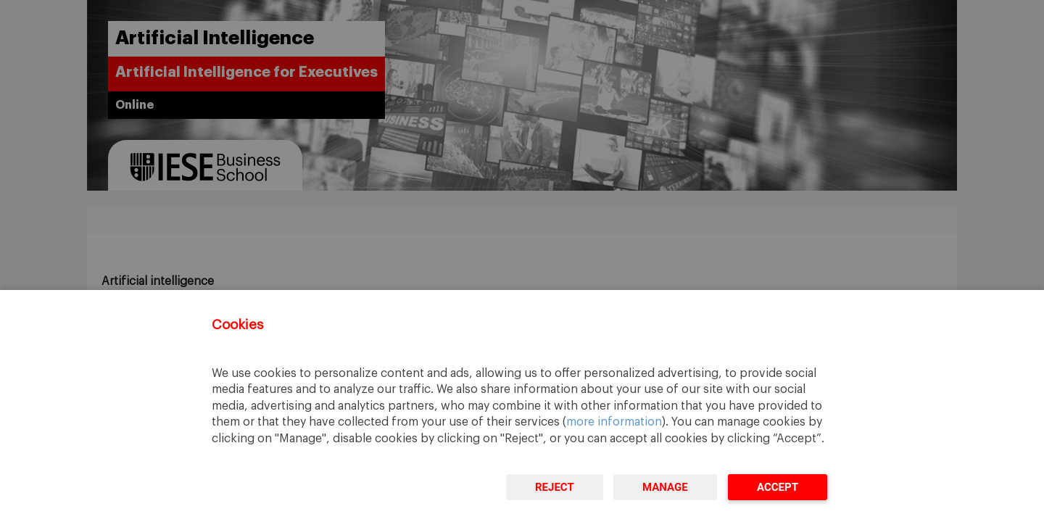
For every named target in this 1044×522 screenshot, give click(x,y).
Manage (665, 487)
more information (614, 422)
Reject (554, 487)
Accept (777, 487)
